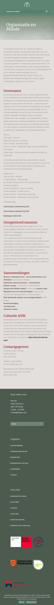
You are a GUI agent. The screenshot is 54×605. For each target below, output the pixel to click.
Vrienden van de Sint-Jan (20, 525)
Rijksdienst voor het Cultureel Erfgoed (18, 292)
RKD (5, 297)
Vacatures (15, 514)
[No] (52, 599)
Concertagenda (17, 445)
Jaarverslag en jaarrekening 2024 (16, 207)
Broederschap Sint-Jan (19, 463)
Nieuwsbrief (15, 469)
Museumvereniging (11, 303)
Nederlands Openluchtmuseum (15, 283)
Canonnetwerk (34, 283)
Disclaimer (15, 502)
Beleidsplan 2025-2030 (12, 216)
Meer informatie (31, 602)
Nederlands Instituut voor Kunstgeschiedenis (25, 297)
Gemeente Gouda (10, 309)
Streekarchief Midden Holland (15, 289)
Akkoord (21, 602)
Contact (14, 475)
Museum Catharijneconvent (14, 277)
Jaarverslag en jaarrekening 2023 (16, 211)
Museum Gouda (10, 286)
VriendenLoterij (9, 306)
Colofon (14, 508)
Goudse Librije (41, 289)
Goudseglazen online (19, 451)
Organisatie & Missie (18, 496)
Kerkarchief (15, 457)
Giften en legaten (17, 520)
